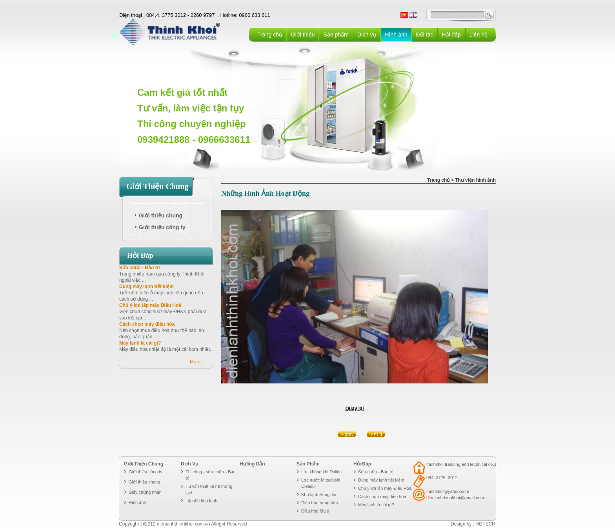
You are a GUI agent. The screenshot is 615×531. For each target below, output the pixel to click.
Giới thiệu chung (144, 482)
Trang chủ (269, 34)
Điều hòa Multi (315, 511)
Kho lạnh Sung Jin (318, 494)
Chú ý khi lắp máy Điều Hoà (150, 305)
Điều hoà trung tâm (319, 502)
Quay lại (354, 408)
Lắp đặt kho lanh (201, 500)
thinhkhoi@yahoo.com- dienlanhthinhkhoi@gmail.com (455, 494)
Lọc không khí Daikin (321, 471)
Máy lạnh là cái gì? (140, 343)
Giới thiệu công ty (145, 471)
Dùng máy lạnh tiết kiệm (146, 286)
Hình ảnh (137, 502)
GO (489, 15)
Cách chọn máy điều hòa (147, 324)
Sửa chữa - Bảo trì (139, 267)
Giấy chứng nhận (145, 492)
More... (197, 362)
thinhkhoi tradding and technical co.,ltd (463, 464)
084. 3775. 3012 (442, 477)
